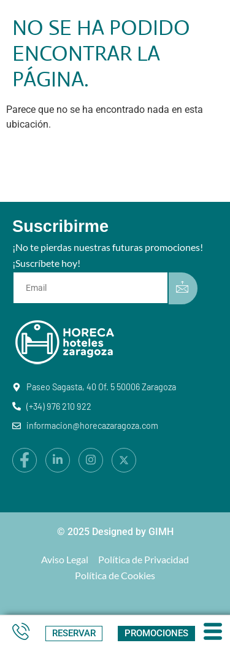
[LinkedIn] (57, 460)
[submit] (183, 288)
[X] (124, 460)
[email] (93, 287)
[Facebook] (24, 460)
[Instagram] (91, 460)
